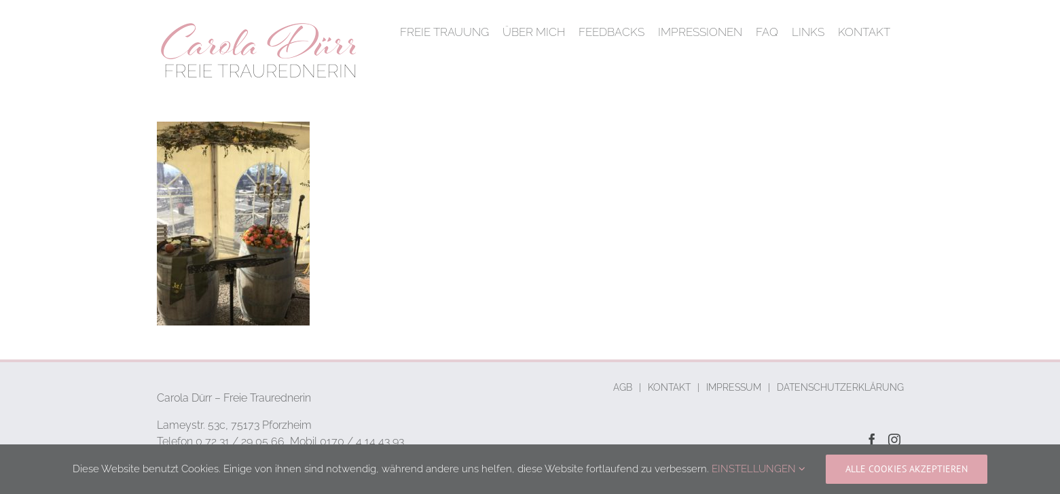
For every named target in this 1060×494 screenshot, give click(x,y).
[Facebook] (872, 440)
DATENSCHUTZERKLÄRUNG (840, 387)
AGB (622, 387)
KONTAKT (669, 387)
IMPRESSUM (733, 387)
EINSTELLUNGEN (758, 469)
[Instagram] (894, 440)
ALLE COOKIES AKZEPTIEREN (906, 469)
